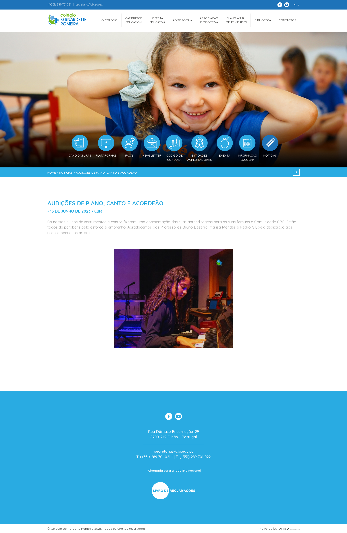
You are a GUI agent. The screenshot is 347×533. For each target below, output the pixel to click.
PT (296, 5)
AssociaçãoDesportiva (209, 20)
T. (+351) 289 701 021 (153, 456)
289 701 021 (59, 4)
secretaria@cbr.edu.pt (89, 4)
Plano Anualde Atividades (236, 20)
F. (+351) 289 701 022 (193, 456)
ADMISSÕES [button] (182, 20)
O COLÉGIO (109, 20)
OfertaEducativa (157, 20)
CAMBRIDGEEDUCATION (133, 20)
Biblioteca (262, 20)
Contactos (287, 20)
